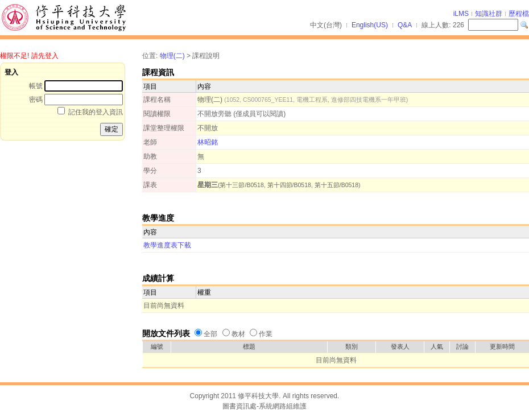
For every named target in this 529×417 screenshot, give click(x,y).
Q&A (405, 25)
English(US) (370, 25)
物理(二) (172, 56)
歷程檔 (519, 14)
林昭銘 (207, 142)
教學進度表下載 (167, 245)
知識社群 (488, 14)
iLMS (461, 14)
